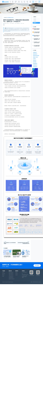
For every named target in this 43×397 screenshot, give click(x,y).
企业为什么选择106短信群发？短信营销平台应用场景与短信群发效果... (37, 45)
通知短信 (18, 1)
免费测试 (39, 1)
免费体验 (37, 265)
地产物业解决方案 (11, 276)
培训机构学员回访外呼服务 (36, 55)
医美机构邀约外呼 (35, 63)
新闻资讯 (33, 1)
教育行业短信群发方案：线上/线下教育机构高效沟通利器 (10, 243)
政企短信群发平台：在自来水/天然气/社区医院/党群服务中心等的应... (37, 42)
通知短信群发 (12, 129)
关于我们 (36, 1)
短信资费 (30, 1)
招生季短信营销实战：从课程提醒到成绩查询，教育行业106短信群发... (37, 39)
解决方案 (27, 1)
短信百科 (12, 17)
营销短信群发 (5, 35)
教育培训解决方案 (11, 272)
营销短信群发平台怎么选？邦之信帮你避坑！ (25, 256)
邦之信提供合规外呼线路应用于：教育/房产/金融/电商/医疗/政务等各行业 (7, 256)
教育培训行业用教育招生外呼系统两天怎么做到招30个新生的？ (37, 29)
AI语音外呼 (34, 58)
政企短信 (24, 1)
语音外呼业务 (34, 60)
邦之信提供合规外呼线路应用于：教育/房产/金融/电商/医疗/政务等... (37, 32)
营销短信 (12, 1)
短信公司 (14, 34)
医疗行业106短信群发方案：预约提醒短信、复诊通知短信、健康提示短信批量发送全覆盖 (16, 256)
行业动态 (16, 273)
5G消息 (21, 1)
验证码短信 (16, 1)
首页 (10, 1)
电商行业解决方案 (11, 273)
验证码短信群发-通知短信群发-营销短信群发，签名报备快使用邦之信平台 (23, 243)
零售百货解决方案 (11, 277)
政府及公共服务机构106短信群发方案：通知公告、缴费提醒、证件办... (37, 35)
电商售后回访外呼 (35, 66)
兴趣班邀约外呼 (35, 52)
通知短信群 (24, 96)
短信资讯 (16, 272)
